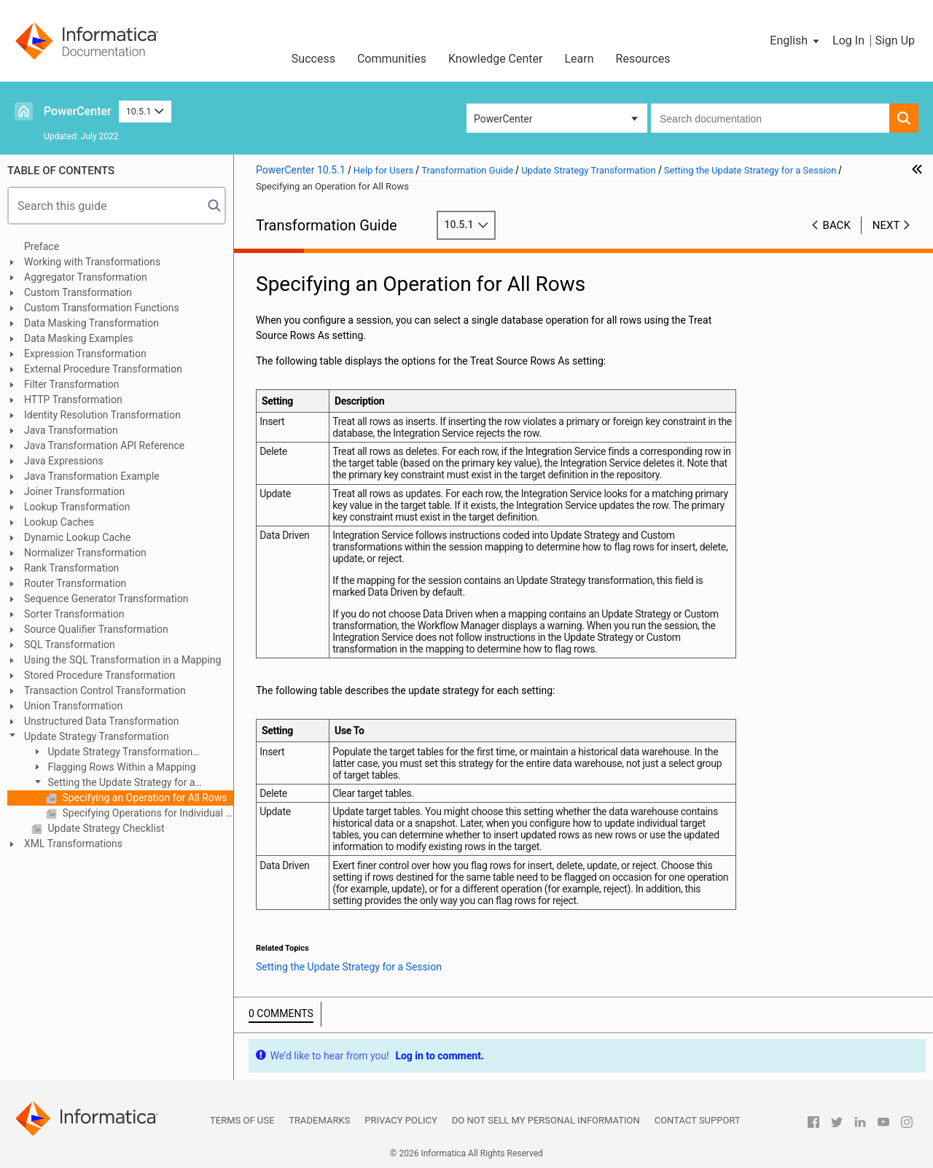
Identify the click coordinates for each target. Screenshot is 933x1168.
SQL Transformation (69, 644)
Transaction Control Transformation (105, 690)
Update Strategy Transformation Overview (111, 753)
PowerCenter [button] (503, 119)
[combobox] (770, 118)
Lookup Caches (59, 522)
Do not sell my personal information (546, 1120)
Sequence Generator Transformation (106, 598)
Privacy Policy (400, 1120)
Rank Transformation (71, 568)
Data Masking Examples (78, 338)
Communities (391, 59)
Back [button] (837, 225)
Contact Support (698, 1120)
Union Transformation (73, 706)
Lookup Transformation (77, 507)
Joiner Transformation (74, 491)
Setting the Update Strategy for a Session (113, 783)
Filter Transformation (72, 384)
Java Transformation (71, 430)
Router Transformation (75, 583)
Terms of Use (242, 1120)
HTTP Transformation (73, 399)
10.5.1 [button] (145, 111)
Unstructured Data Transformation (101, 721)
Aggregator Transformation (85, 277)
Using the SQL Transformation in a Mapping (122, 660)
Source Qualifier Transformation (96, 629)
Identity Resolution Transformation (102, 415)
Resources (643, 59)
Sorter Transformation (74, 614)
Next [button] (886, 225)
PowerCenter (78, 111)
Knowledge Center (495, 59)
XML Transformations (73, 843)
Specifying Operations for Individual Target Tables (146, 813)
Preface (41, 246)
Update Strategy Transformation (96, 736)
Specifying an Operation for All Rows (143, 797)
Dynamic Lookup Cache (77, 537)
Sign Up (895, 40)
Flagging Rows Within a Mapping (120, 767)
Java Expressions (64, 461)
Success (313, 59)
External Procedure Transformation (103, 369)
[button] (795, 41)
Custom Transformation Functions (101, 308)
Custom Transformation (78, 292)
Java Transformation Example (92, 476)
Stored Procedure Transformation (99, 675)
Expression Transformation (85, 353)
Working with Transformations (92, 262)
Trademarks (319, 1120)
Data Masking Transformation (91, 323)
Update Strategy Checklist (105, 828)
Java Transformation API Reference (104, 445)
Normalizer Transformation (85, 552)
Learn (579, 59)
